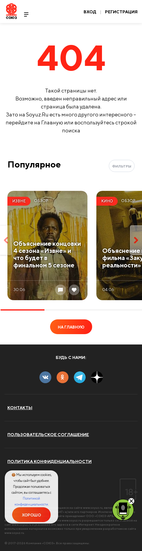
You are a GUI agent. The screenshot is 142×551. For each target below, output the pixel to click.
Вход (90, 11)
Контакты (19, 407)
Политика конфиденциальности (49, 461)
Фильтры (121, 166)
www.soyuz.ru (93, 507)
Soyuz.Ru (11, 11)
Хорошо (31, 515)
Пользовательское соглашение (48, 434)
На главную (71, 327)
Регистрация (121, 11)
